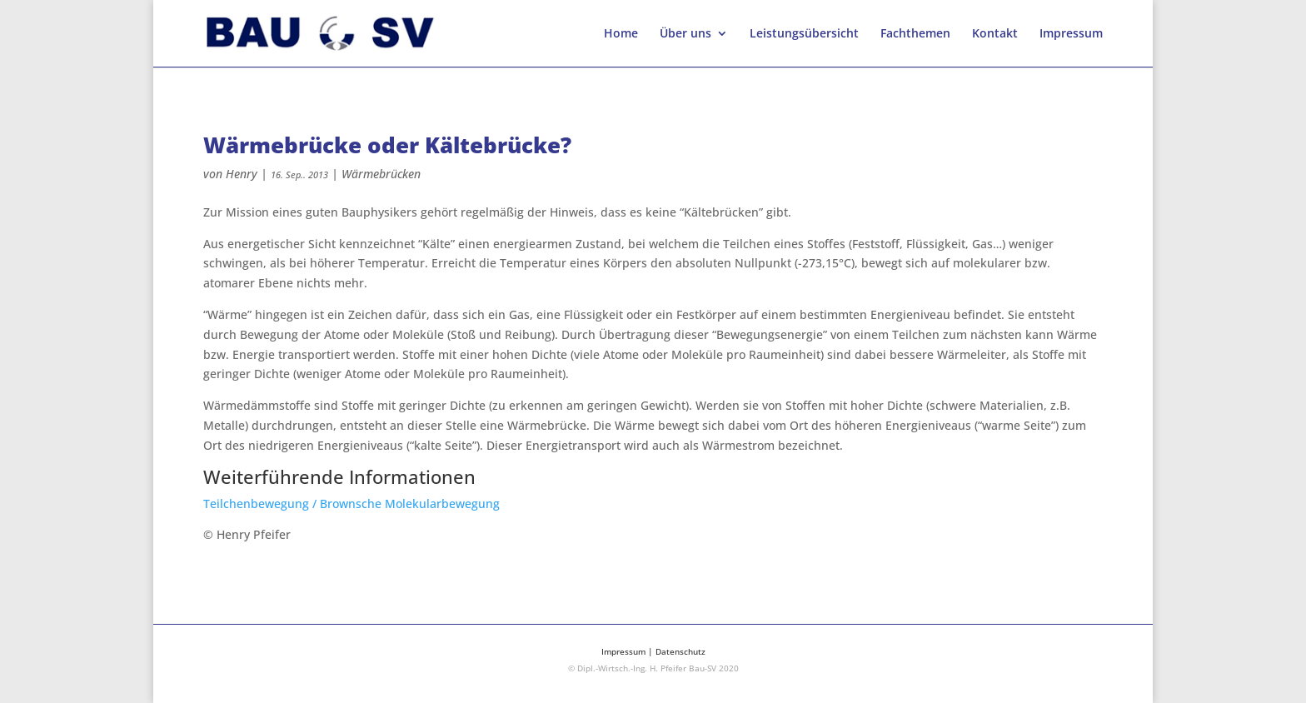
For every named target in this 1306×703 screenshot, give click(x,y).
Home (621, 34)
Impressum (1071, 34)
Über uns (685, 34)
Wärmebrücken (381, 174)
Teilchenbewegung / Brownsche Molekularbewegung (351, 503)
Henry (241, 174)
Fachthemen (915, 34)
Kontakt (995, 34)
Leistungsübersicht (804, 34)
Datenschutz (680, 651)
